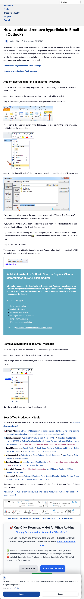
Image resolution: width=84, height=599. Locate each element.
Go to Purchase (65, 506)
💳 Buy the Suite (42, 564)
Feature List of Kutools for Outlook (23, 506)
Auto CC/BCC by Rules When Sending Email (26, 429)
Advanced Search (30, 439)
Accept (21, 594)
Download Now (49, 506)
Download (20, 9)
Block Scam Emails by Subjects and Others (54, 436)
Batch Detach (38, 443)
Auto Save (67, 443)
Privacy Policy (14, 588)
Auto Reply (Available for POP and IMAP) (38, 425)
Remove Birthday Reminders (37, 467)
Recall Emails (28, 436)
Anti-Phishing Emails (55, 457)
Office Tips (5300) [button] (46, 9)
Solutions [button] (7, 9)
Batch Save (25, 443)
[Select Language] (70, 2)
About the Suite (28, 556)
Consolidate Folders (48, 439)
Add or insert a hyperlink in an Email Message (22, 53)
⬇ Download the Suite (53, 556)
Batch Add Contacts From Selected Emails (41, 464)
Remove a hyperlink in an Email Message (20, 59)
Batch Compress (53, 443)
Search (73, 9)
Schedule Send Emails (67, 425)
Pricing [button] (31, 9)
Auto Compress (21, 446)
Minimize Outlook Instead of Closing (28, 453)
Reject (60, 594)
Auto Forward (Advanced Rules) (59, 429)
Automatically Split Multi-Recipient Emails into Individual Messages (47, 432)
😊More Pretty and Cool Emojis (33, 450)
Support (62, 9)
